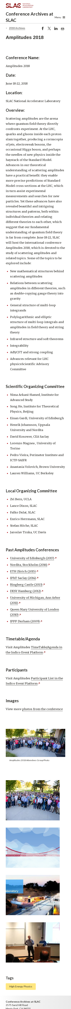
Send (62, 29)
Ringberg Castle (27, 584)
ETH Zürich (24, 571)
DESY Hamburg (27, 591)
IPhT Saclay (24, 578)
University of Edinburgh (33, 558)
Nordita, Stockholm (30, 565)
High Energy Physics (20, 986)
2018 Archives (17, 27)
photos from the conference (42, 709)
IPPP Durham (26, 621)
